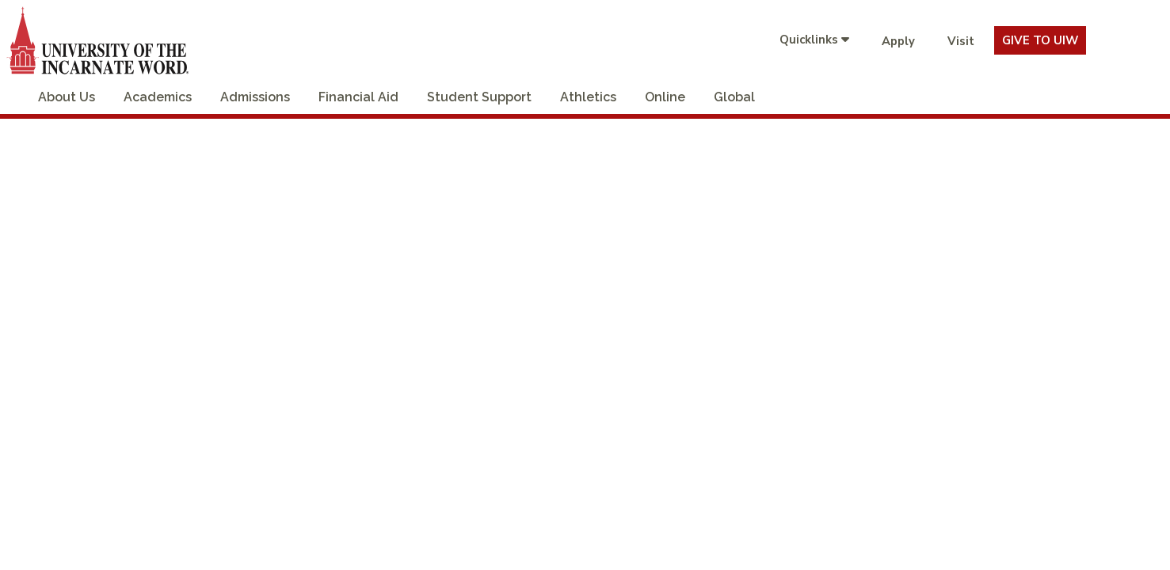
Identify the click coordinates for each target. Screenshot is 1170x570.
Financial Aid (358, 96)
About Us (66, 96)
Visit (960, 41)
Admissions (255, 96)
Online (665, 96)
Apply (898, 41)
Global (734, 96)
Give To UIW (1040, 40)
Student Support (479, 96)
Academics (158, 96)
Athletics (588, 96)
